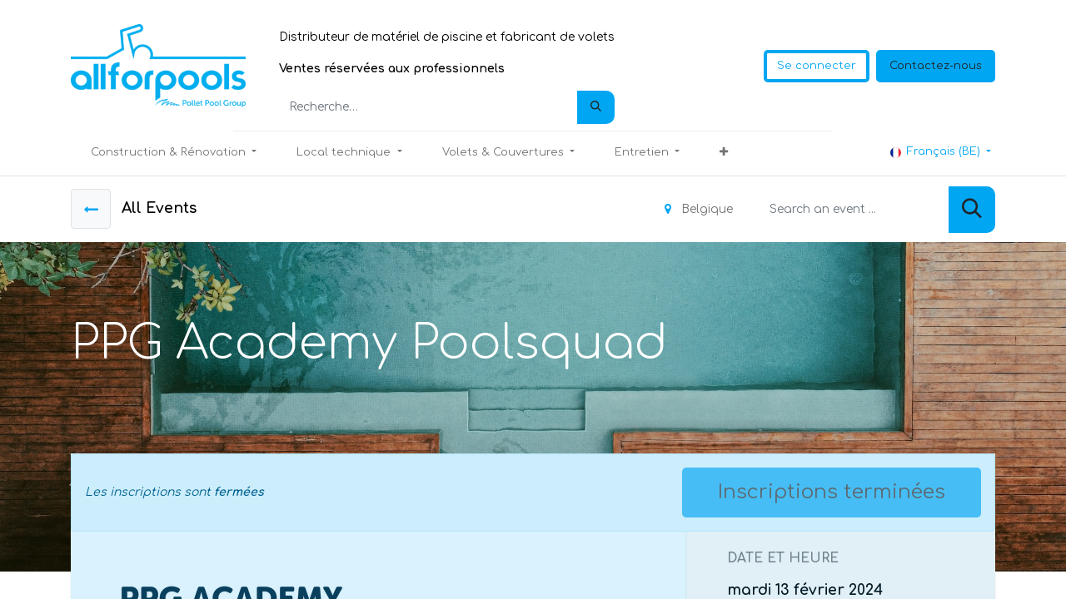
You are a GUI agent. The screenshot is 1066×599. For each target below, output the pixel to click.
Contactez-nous (935, 66)
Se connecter (816, 66)
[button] (724, 153)
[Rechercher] (596, 107)
